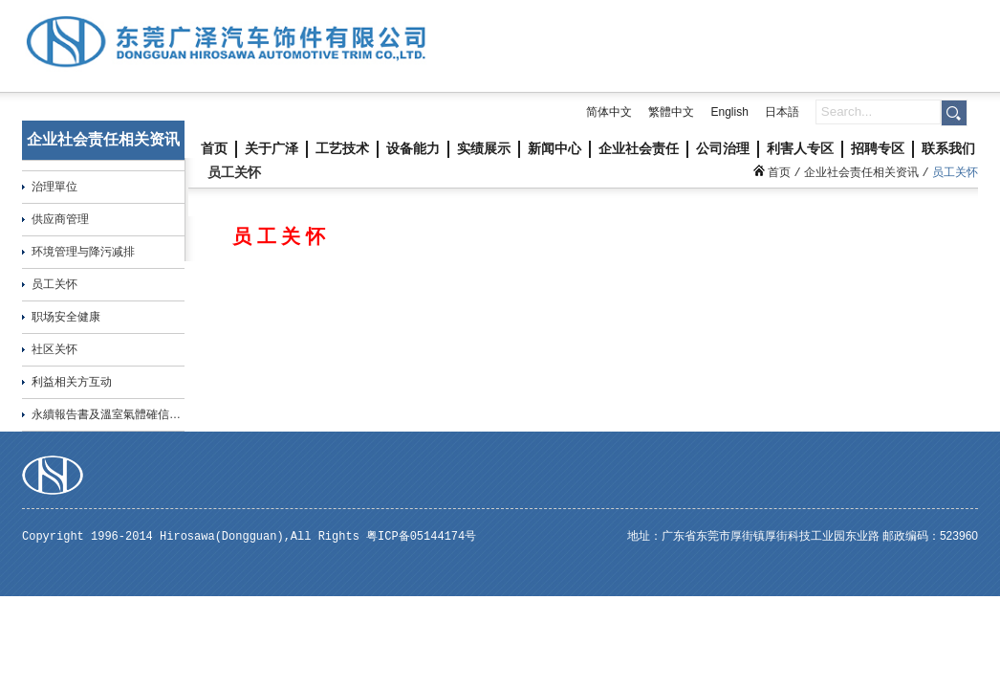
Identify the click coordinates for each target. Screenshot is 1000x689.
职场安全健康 (66, 316)
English (729, 112)
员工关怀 (54, 284)
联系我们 (948, 148)
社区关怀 (54, 349)
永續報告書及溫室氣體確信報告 (112, 414)
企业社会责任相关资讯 (861, 172)
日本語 (782, 112)
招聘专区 (877, 148)
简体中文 (609, 112)
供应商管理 (60, 219)
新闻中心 (554, 148)
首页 (214, 148)
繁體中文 (671, 112)
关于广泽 (271, 148)
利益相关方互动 (72, 382)
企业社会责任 (638, 148)
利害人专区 (800, 148)
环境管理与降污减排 (83, 251)
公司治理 (723, 148)
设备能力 (413, 148)
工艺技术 (342, 148)
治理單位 (54, 186)
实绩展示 (484, 148)
